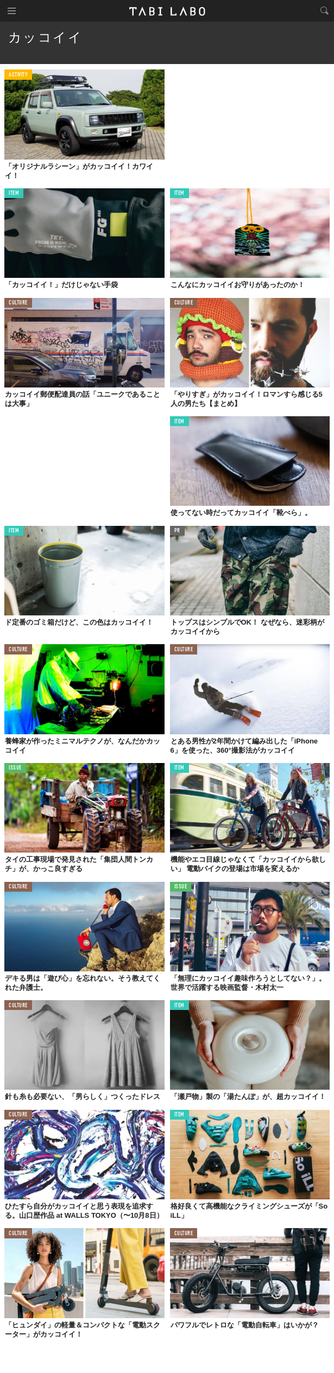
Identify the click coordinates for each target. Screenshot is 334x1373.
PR (177, 531)
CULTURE (18, 303)
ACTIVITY (18, 75)
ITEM (14, 193)
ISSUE (15, 768)
